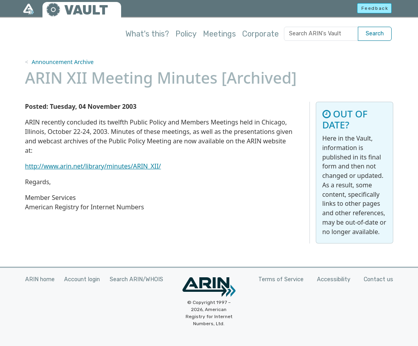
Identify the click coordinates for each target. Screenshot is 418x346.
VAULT (86, 10)
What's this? (147, 33)
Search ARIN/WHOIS (136, 279)
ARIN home (40, 279)
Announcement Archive (62, 62)
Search (375, 33)
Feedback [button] (375, 8)
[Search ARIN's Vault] (321, 34)
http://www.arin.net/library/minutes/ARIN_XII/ (93, 166)
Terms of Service (281, 279)
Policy (186, 33)
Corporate (260, 33)
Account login (82, 279)
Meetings (219, 33)
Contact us (378, 279)
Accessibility (333, 279)
